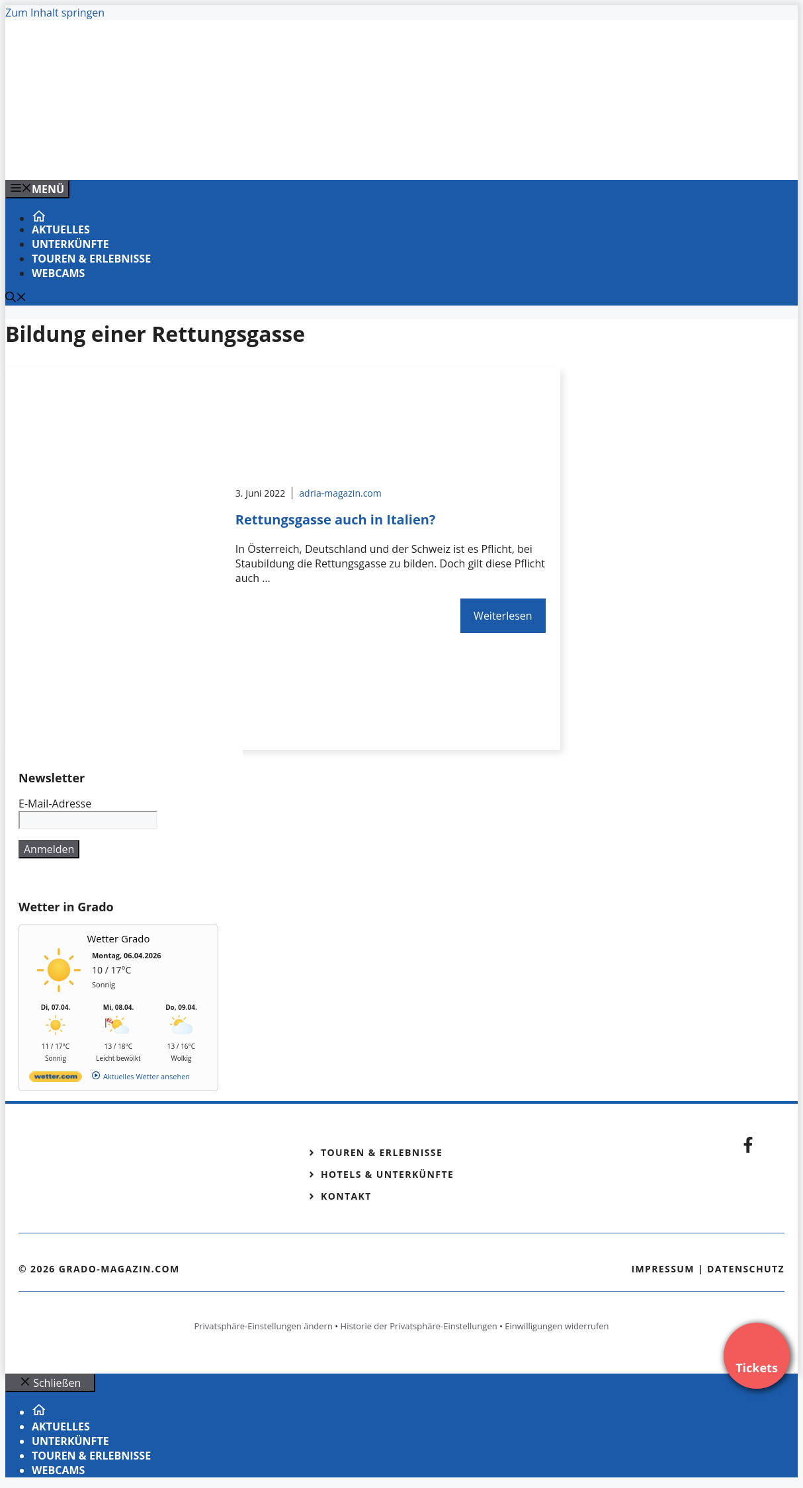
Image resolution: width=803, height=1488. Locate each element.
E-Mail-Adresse (55, 803)
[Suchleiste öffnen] (15, 298)
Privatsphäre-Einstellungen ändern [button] (263, 1326)
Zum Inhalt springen (55, 12)
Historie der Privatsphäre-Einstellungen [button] (419, 1326)
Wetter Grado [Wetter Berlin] (118, 938)
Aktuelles (61, 229)
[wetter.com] (55, 1079)
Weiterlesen (503, 615)
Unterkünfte (70, 244)
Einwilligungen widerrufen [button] (557, 1326)
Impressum (663, 1268)
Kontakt (346, 1196)
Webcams (58, 273)
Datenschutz (745, 1268)
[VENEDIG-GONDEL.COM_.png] (272, 155)
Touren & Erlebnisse (91, 258)
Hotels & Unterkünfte (387, 1174)
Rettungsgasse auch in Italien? (335, 519)
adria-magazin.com (340, 493)
